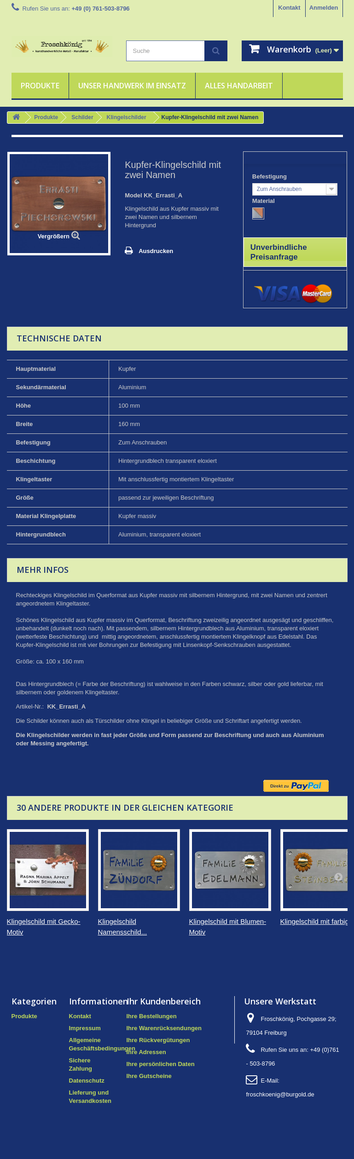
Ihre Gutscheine (149, 1076)
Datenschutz (86, 1080)
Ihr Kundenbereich (164, 1001)
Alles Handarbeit (239, 86)
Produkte (40, 86)
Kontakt (289, 7)
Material (264, 200)
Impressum (85, 1028)
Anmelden (323, 7)
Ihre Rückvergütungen (158, 1040)
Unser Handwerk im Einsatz (132, 86)
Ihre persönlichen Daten (161, 1064)
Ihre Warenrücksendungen (164, 1028)
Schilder (82, 117)
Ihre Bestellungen (152, 1016)
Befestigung (270, 176)
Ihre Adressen (146, 1052)
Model (133, 195)
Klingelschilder (126, 117)
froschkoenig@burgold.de (280, 1094)
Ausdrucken (156, 251)
